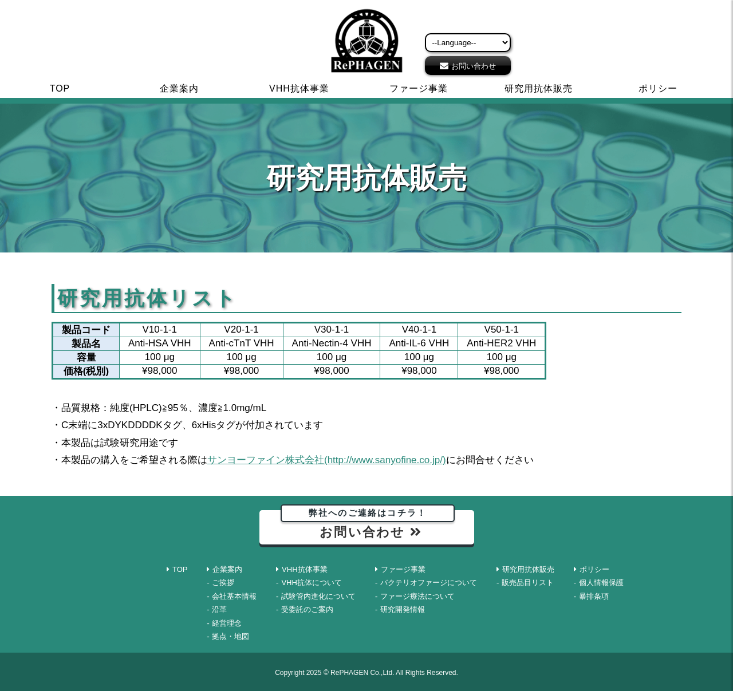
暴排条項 (594, 596)
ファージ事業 (418, 88)
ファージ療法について (417, 596)
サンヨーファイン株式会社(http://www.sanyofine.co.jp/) (326, 460)
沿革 (219, 609)
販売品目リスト (528, 582)
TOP (60, 88)
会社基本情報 (234, 596)
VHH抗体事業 (299, 88)
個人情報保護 (601, 582)
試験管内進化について (318, 596)
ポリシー (658, 88)
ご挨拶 (223, 582)
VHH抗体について (311, 582)
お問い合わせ (473, 66)
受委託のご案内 (307, 609)
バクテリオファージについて (428, 582)
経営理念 (227, 623)
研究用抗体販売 (539, 88)
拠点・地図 (230, 636)
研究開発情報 (402, 609)
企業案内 (179, 88)
